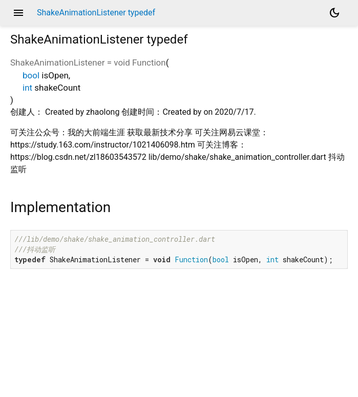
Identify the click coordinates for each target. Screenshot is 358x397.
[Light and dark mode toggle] (334, 13)
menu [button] (18, 13)
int (27, 87)
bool (31, 75)
